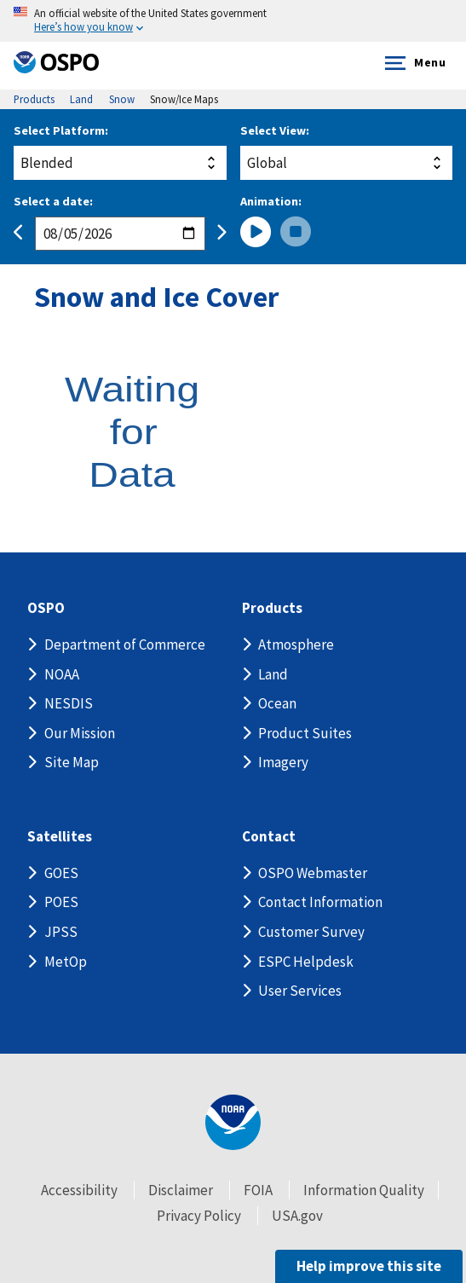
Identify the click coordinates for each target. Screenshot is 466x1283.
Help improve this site (368, 1266)
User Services (300, 990)
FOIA (258, 1190)
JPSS (61, 931)
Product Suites (305, 733)
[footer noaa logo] (233, 1122)
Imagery (283, 762)
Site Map (71, 762)
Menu (412, 63)
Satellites (59, 837)
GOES (61, 873)
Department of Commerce (124, 644)
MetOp (65, 961)
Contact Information (320, 902)
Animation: (271, 201)
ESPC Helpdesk (306, 961)
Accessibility (79, 1190)
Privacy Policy (199, 1215)
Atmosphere (296, 644)
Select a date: (53, 201)
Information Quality (363, 1190)
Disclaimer (180, 1190)
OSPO (46, 608)
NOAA (61, 674)
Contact (269, 837)
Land (273, 674)
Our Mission (79, 733)
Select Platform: (61, 130)
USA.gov (297, 1215)
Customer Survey (311, 931)
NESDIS (68, 703)
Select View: (274, 130)
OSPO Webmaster (312, 873)
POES (61, 902)
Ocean (277, 703)
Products (272, 608)
